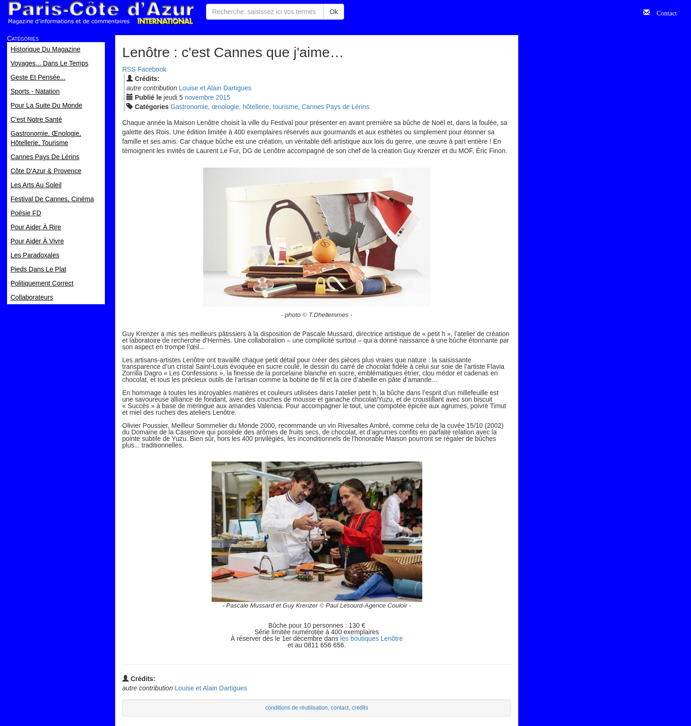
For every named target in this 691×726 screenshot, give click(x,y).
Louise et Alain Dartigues (215, 88)
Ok (334, 11)
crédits (360, 707)
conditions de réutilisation (296, 707)
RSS (129, 69)
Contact (663, 12)
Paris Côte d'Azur (100, 13)
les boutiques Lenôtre (371, 638)
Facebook (152, 69)
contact (340, 707)
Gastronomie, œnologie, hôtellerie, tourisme (234, 106)
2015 (223, 97)
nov (199, 97)
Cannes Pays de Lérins (335, 106)
